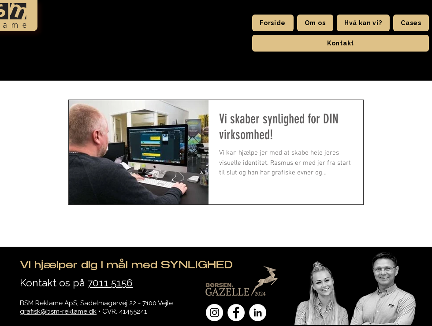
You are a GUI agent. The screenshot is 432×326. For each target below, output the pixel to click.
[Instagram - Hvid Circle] (214, 312)
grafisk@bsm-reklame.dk (58, 311)
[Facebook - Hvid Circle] (236, 312)
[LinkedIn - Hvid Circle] (257, 312)
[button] (315, 23)
